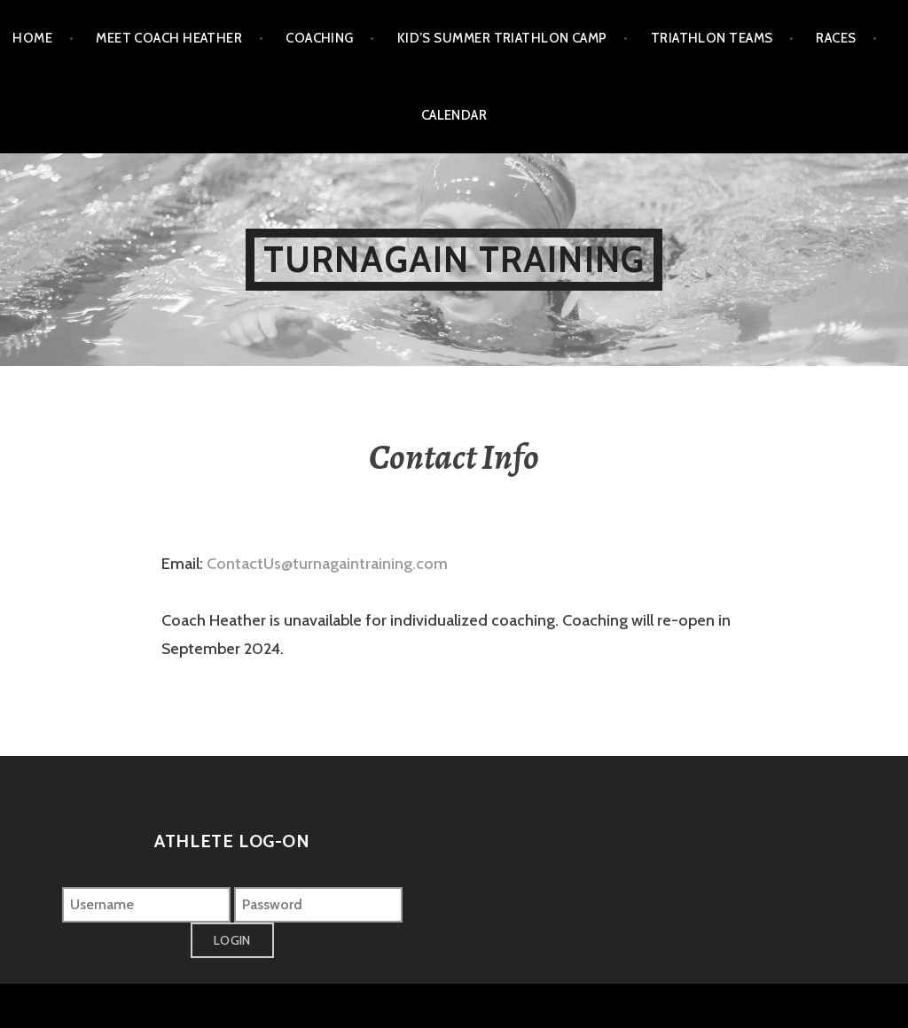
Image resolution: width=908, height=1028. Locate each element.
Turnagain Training (454, 259)
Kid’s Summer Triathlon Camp (502, 38)
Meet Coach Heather (169, 38)
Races (836, 38)
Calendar (454, 115)
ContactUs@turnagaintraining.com (327, 563)
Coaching (320, 38)
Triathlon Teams (712, 38)
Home (32, 38)
